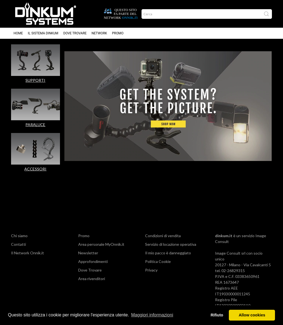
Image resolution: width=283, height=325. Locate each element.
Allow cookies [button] (252, 315)
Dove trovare (75, 33)
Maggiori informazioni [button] (152, 315)
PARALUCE (35, 124)
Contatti (18, 244)
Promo (118, 33)
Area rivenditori (91, 278)
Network (99, 33)
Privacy (151, 270)
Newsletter (88, 252)
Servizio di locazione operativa (170, 244)
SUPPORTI (35, 80)
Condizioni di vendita (163, 235)
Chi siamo (19, 235)
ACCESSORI (35, 169)
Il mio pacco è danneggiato (168, 252)
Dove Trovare (90, 270)
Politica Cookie (158, 261)
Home (18, 33)
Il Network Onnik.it (27, 252)
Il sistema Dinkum (43, 33)
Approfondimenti (93, 261)
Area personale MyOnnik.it (101, 244)
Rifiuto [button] (217, 315)
